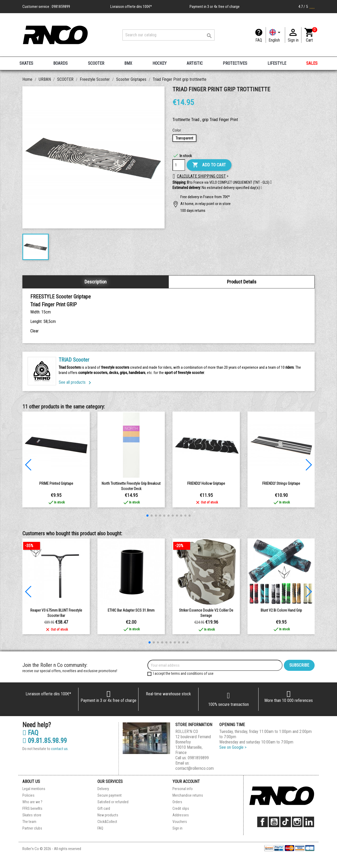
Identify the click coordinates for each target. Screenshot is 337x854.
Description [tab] (96, 281)
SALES (312, 63)
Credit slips (180, 808)
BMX (128, 63)
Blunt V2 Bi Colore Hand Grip (281, 610)
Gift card (103, 808)
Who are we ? (32, 802)
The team (29, 822)
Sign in (177, 828)
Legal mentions (33, 789)
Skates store (31, 815)
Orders (177, 802)
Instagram (297, 822)
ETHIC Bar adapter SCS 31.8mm (131, 610)
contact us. (59, 748)
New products (107, 815)
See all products (76, 382)
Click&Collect (107, 822)
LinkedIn (309, 822)
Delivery (103, 789)
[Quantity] (178, 165)
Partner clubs (32, 828)
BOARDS (60, 63)
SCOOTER (96, 63)
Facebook (262, 822)
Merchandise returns (187, 795)
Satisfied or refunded (112, 802)
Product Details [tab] (241, 281)
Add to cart (209, 165)
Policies (28, 795)
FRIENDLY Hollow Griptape (206, 483)
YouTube (274, 822)
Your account (186, 781)
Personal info (182, 789)
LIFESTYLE (276, 63)
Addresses (180, 815)
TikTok (285, 822)
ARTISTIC (195, 63)
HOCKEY (159, 63)
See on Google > (232, 747)
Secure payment (109, 795)
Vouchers (179, 822)
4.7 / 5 (306, 6)
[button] (261, 188)
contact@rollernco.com (194, 768)
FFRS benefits (32, 808)
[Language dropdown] (275, 35)
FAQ (258, 40)
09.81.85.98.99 (44, 740)
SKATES (26, 63)
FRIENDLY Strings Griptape (281, 483)
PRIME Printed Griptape (56, 483)
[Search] (168, 35)
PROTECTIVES (235, 63)
